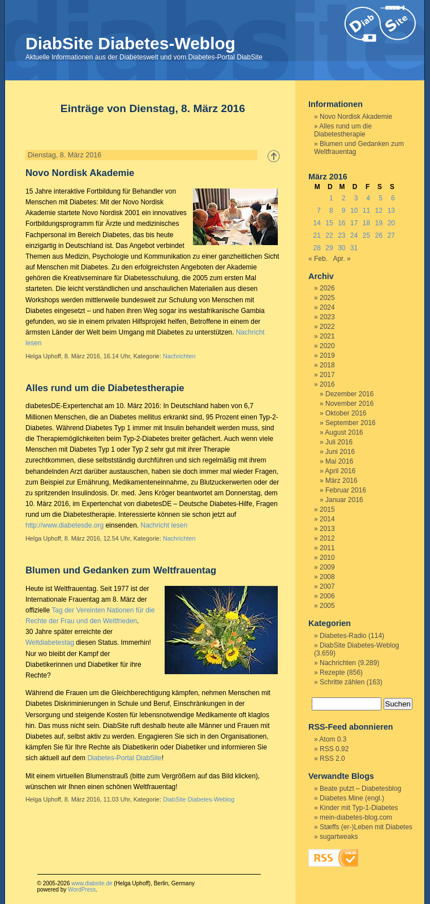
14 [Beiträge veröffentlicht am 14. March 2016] (316, 223)
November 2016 (349, 404)
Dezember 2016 (349, 394)
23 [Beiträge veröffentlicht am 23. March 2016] (341, 235)
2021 (327, 336)
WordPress (82, 889)
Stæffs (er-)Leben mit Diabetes (366, 827)
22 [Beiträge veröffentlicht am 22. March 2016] (329, 235)
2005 (327, 606)
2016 (327, 384)
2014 (327, 519)
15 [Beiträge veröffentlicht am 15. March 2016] (329, 223)
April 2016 (340, 471)
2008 (327, 577)
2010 (327, 558)
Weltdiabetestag (49, 642)
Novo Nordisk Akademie (79, 173)
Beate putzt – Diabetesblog (360, 788)
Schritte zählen (342, 682)
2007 (327, 586)
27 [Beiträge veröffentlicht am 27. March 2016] (391, 235)
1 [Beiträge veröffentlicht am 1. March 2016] (331, 198)
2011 (327, 548)
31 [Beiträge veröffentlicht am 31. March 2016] (354, 248)
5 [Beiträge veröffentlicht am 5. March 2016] (380, 198)
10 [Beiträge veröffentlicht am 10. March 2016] (354, 211)
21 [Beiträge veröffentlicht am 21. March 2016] (316, 235)
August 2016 (344, 432)
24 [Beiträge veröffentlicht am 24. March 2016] (354, 235)
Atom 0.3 (332, 739)
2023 (327, 317)
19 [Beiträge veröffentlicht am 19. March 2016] (378, 223)
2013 (327, 529)
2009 (327, 567)
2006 (327, 596)
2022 (327, 327)
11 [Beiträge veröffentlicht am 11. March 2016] (366, 211)
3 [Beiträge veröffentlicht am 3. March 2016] (356, 198)
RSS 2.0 (332, 758)
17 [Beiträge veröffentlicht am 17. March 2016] (354, 223)
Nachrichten (179, 356)
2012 (327, 538)
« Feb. (318, 259)
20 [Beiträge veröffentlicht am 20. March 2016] (391, 223)
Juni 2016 (340, 452)
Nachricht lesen (163, 525)
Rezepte (332, 672)
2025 (327, 298)
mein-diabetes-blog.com (356, 817)
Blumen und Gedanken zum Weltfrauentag (120, 570)
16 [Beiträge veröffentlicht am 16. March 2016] (341, 223)
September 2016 (350, 423)
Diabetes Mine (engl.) (352, 798)
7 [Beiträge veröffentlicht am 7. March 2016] (319, 211)
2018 (327, 365)
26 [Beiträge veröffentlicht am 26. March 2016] (378, 235)
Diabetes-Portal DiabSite (124, 758)
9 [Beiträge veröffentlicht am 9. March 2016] (344, 211)
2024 (327, 307)
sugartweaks (339, 837)
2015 (327, 509)
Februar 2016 (345, 490)
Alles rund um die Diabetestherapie (104, 388)
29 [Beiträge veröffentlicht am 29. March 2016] (329, 248)
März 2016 (341, 481)
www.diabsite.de (91, 883)
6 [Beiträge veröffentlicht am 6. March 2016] (393, 198)
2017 (327, 375)
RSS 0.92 (334, 749)
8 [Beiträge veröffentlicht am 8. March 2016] (331, 211)
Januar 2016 (344, 500)
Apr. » (341, 259)
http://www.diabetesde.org (64, 525)
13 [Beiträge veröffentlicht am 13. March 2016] (391, 211)
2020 (327, 346)
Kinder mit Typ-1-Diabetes (359, 808)
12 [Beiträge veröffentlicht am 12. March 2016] (378, 211)
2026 (327, 288)
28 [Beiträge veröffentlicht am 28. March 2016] (316, 248)
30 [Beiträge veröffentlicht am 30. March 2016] (341, 248)
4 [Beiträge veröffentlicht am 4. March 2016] (369, 198)
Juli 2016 (338, 442)
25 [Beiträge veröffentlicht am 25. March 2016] (366, 235)
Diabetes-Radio (343, 636)
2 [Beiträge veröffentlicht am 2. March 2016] (344, 198)
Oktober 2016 (346, 413)
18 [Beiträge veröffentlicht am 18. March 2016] (366, 223)
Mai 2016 (339, 461)
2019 (327, 355)
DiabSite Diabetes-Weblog (130, 43)
